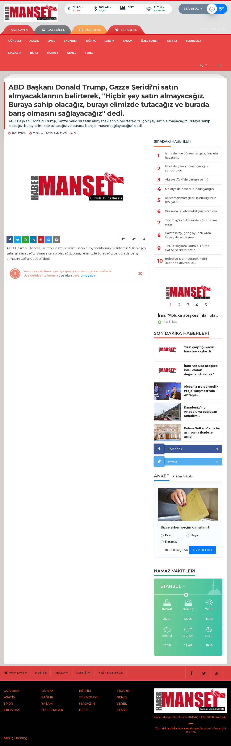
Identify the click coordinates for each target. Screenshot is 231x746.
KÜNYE (41, 673)
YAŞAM (127, 40)
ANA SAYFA (19, 30)
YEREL (89, 52)
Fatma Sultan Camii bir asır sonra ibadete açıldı (202, 432)
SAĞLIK (109, 40)
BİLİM (34, 52)
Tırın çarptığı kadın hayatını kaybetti (199, 349)
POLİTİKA (169, 322)
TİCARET (52, 52)
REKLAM (61, 673)
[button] (194, 9)
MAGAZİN (14, 52)
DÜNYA (91, 40)
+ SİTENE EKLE (110, 673)
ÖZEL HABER (150, 40)
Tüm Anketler (185, 476)
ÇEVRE (122, 710)
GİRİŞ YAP (218, 29)
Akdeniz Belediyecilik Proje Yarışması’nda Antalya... (201, 391)
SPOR (51, 40)
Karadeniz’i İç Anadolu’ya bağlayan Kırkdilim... (200, 412)
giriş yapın (88, 275)
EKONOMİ (70, 40)
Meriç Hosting (16, 738)
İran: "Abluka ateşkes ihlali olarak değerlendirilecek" (188, 315)
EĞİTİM (172, 40)
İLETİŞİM (83, 673)
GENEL (71, 52)
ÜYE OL (203, 29)
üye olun (65, 275)
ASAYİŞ (34, 40)
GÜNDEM (14, 40)
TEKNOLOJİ (193, 40)
